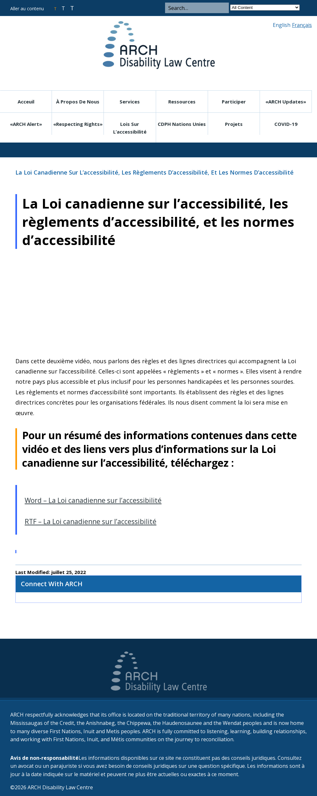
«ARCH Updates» (285, 101)
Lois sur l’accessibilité (129, 128)
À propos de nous (77, 101)
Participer (234, 101)
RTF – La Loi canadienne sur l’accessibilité (90, 521)
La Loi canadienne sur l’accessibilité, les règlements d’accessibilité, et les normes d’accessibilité (154, 172)
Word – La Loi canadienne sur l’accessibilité (93, 500)
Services (130, 101)
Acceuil (26, 101)
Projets (234, 124)
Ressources (182, 101)
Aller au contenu (27, 8)
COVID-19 (285, 124)
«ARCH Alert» (26, 124)
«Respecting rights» (78, 124)
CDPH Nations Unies (182, 124)
